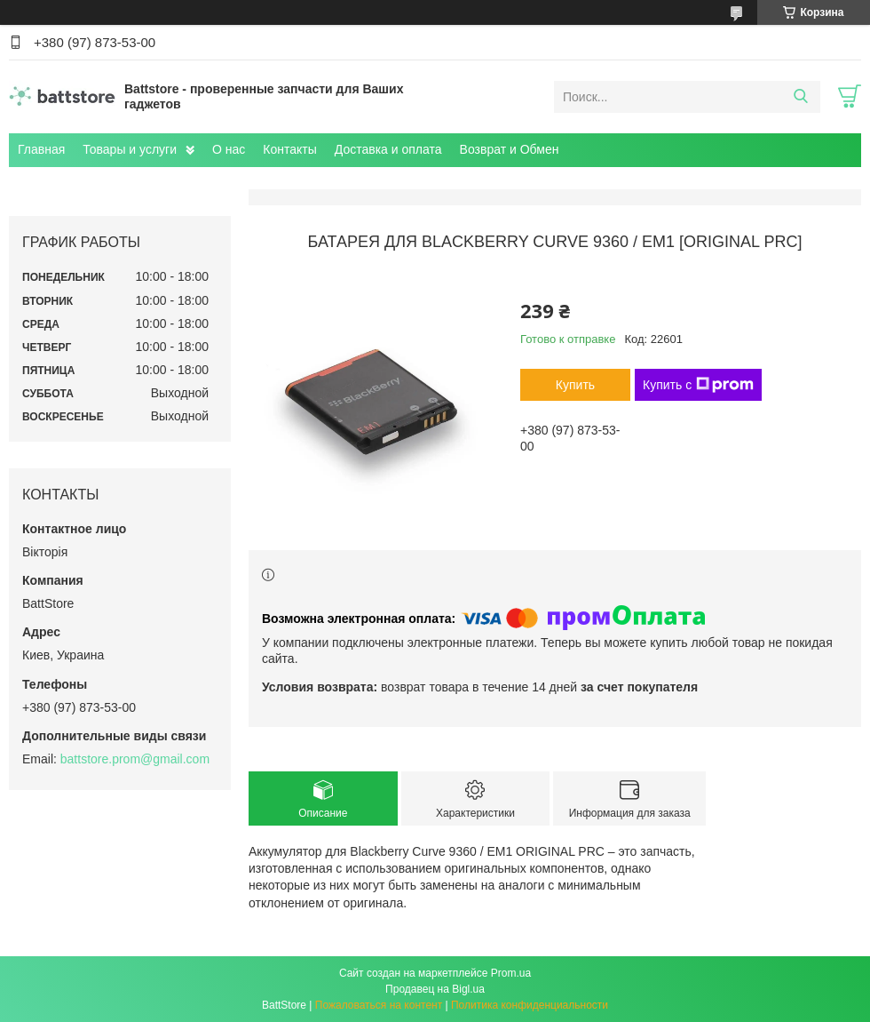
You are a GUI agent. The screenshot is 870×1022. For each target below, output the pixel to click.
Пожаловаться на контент (378, 1005)
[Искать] (800, 97)
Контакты (289, 149)
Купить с (698, 385)
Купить (575, 385)
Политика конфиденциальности (529, 1005)
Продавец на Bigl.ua (435, 989)
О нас (228, 149)
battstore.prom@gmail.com (135, 759)
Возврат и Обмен (509, 149)
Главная (41, 149)
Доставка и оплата (388, 149)
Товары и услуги (130, 149)
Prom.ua (511, 973)
